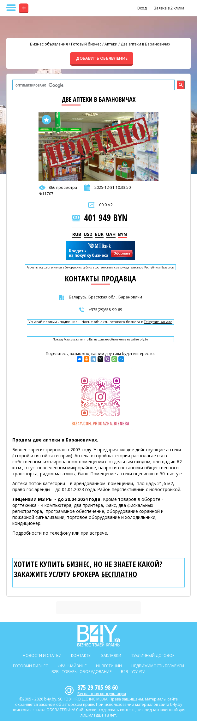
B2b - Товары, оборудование (81, 671)
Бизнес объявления (49, 44)
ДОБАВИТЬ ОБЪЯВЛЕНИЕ (102, 58)
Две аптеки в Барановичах (145, 44)
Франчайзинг (72, 666)
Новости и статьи (42, 655)
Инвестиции (109, 666)
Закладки (111, 655)
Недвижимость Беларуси (157, 666)
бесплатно (119, 574)
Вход (141, 8)
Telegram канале (158, 322)
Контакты (81, 655)
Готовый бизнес (86, 44)
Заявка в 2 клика (169, 8)
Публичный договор (153, 655)
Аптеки (110, 44)
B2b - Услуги (133, 671)
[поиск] (92, 85)
